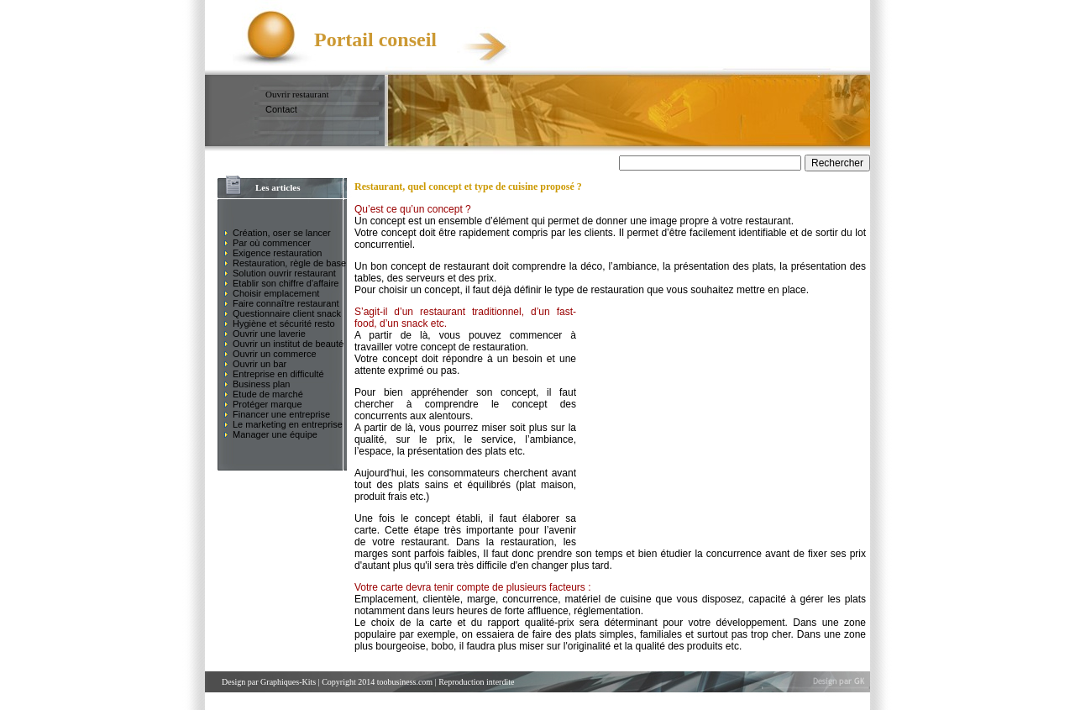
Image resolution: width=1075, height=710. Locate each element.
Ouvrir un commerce (275, 354)
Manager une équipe (275, 434)
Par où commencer (272, 243)
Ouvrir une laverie (269, 334)
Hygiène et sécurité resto (284, 323)
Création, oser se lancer (282, 233)
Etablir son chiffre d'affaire (285, 283)
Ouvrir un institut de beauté (288, 344)
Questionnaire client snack (287, 313)
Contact (281, 109)
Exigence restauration (277, 253)
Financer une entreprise (281, 414)
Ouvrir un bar (259, 364)
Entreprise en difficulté (278, 374)
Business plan (262, 384)
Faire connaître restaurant (286, 303)
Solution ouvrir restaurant (284, 273)
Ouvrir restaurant (296, 94)
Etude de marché (268, 394)
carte (440, 622)
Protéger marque (267, 404)
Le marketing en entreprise (288, 424)
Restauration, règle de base (289, 263)
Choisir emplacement (276, 293)
